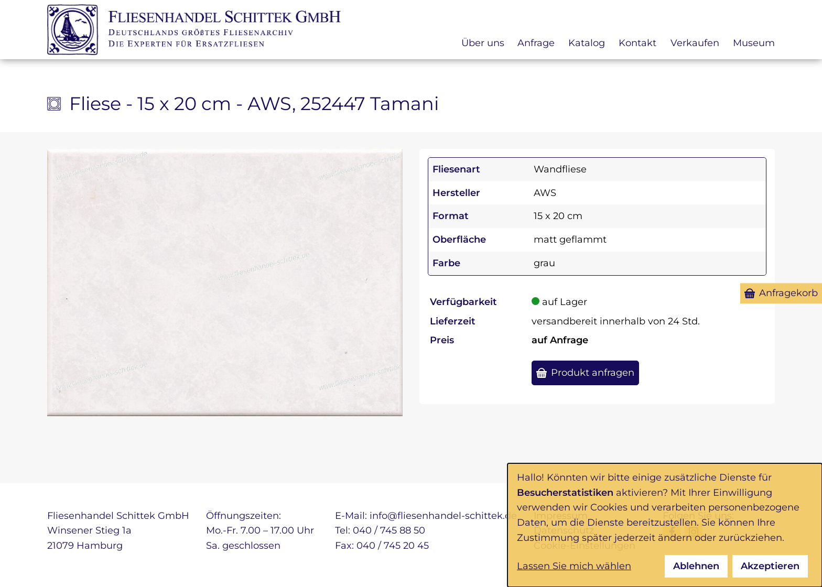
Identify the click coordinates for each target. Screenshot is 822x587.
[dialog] (664, 525)
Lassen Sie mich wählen (574, 566)
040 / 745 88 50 (389, 530)
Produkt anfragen (592, 372)
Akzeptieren (770, 566)
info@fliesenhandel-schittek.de (443, 515)
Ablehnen (696, 566)
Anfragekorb (788, 293)
